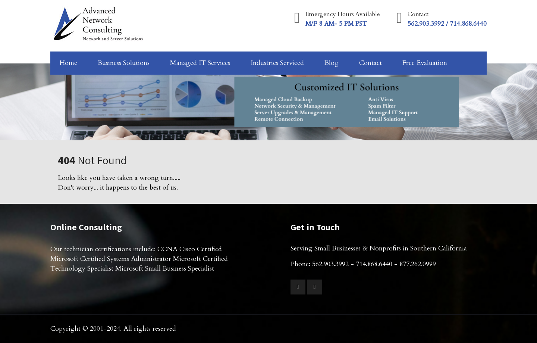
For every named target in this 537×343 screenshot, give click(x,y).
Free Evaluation (424, 63)
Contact (370, 63)
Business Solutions (124, 63)
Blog (331, 63)
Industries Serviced (277, 63)
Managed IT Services (200, 63)
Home (68, 63)
